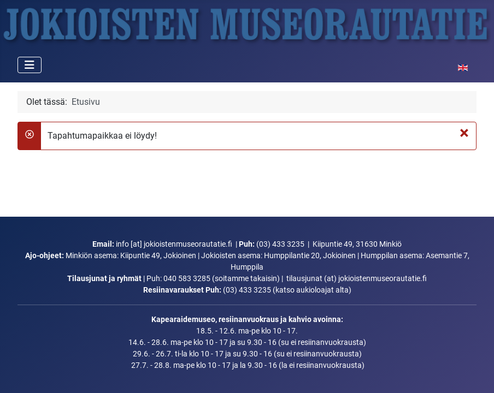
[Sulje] (464, 132)
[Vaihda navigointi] (29, 65)
